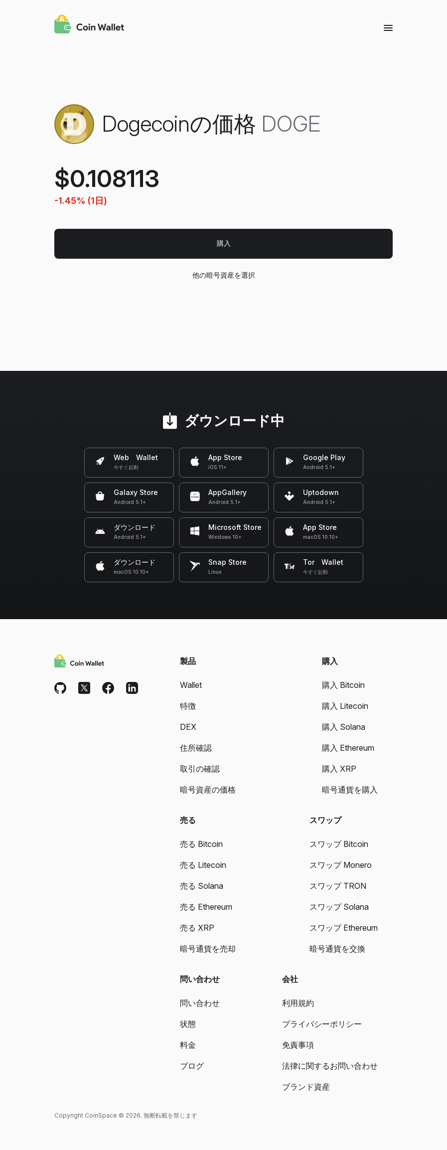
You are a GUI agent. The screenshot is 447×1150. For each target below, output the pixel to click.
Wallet (191, 685)
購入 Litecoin (345, 706)
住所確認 (196, 748)
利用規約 (298, 1003)
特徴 (188, 706)
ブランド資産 (306, 1087)
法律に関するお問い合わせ (330, 1066)
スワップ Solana (339, 907)
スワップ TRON (337, 886)
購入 (224, 243)
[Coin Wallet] (89, 25)
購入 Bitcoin (343, 685)
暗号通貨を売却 (208, 949)
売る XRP (197, 928)
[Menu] (388, 27)
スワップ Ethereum (343, 928)
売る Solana (201, 886)
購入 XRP (339, 769)
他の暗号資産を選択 (223, 275)
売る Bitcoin (201, 844)
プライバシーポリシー (322, 1024)
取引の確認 (200, 769)
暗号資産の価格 (208, 790)
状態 (188, 1024)
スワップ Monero (340, 865)
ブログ (192, 1066)
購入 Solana (343, 727)
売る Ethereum (206, 907)
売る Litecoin (203, 865)
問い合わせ (200, 1003)
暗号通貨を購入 (350, 790)
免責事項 (298, 1045)
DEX (188, 727)
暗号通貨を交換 (337, 949)
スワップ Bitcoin (338, 844)
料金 (188, 1045)
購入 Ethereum (348, 748)
